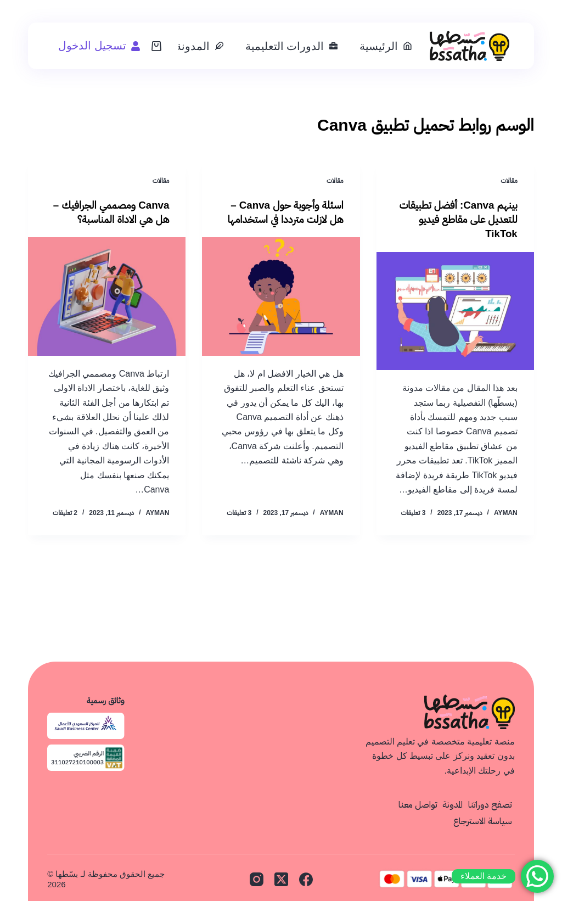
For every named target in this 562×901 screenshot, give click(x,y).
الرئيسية (385, 46)
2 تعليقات (65, 513)
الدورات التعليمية (291, 46)
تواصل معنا (414, 804)
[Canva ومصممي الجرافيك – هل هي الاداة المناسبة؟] (107, 296)
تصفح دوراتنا (490, 804)
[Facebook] (306, 879)
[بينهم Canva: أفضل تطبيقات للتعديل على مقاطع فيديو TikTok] (455, 310)
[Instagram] (256, 879)
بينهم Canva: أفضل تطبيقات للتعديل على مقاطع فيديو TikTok (459, 219)
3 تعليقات (413, 513)
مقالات (509, 180)
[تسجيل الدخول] (99, 46)
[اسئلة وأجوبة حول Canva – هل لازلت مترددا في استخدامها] (280, 296)
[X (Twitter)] (281, 879)
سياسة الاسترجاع (482, 820)
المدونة (199, 46)
